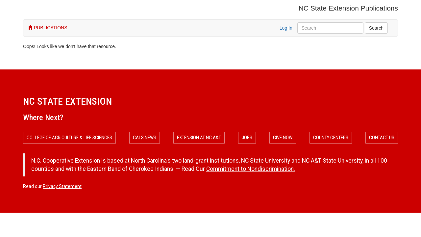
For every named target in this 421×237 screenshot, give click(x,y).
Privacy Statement (62, 186)
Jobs (247, 138)
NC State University (265, 160)
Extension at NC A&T (199, 138)
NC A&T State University (332, 160)
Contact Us (381, 138)
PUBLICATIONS (47, 27)
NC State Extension (67, 101)
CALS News (144, 138)
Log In (286, 28)
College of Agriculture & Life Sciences (69, 138)
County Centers (330, 138)
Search (376, 28)
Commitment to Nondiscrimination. (250, 169)
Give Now (282, 138)
